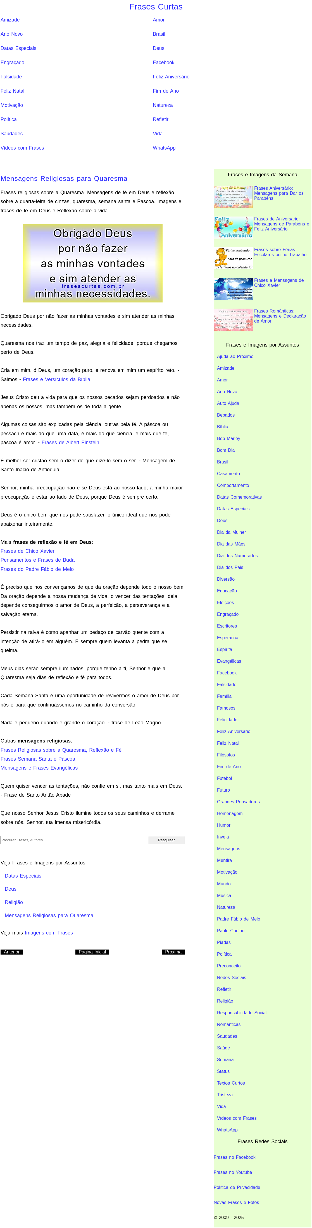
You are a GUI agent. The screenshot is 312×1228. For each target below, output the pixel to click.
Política (9, 119)
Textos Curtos (231, 1083)
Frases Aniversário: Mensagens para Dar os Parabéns (259, 197)
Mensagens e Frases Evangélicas (39, 768)
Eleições (225, 602)
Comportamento (233, 485)
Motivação (12, 105)
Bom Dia (226, 450)
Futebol (224, 778)
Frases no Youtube (233, 1172)
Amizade (10, 20)
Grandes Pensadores (238, 801)
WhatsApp (164, 148)
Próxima (173, 952)
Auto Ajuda (228, 403)
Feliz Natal (12, 91)
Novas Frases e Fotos (236, 1202)
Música (224, 895)
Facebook (163, 62)
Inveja (223, 837)
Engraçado (12, 62)
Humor (223, 825)
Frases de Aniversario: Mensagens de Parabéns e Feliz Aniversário (261, 228)
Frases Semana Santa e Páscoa (38, 759)
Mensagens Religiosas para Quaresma (64, 178)
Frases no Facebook (235, 1157)
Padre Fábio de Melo (238, 919)
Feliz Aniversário (171, 77)
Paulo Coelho (230, 930)
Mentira (224, 860)
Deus (158, 48)
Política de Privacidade (237, 1187)
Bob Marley (228, 438)
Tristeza (225, 1094)
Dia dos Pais (230, 567)
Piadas (224, 942)
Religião (225, 1001)
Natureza (163, 105)
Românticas (228, 1024)
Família (224, 696)
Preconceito (229, 965)
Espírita (224, 649)
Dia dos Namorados (237, 555)
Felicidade (227, 719)
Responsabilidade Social (241, 1012)
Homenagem (230, 813)
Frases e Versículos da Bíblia (56, 379)
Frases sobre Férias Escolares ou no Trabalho (260, 258)
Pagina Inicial (92, 952)
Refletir (160, 119)
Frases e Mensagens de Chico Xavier (259, 289)
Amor (159, 20)
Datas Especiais (18, 48)
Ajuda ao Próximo (235, 356)
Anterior (12, 952)
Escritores (227, 626)
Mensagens (228, 848)
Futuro (223, 790)
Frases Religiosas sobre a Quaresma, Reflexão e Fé (61, 750)
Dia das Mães (231, 544)
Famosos (226, 708)
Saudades (12, 133)
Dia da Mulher (231, 532)
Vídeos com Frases (22, 148)
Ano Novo (12, 34)
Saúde (223, 1048)
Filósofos (226, 755)
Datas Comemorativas (239, 497)
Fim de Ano (166, 91)
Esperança (228, 637)
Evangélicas (229, 661)
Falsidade (11, 77)
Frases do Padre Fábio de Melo (37, 569)
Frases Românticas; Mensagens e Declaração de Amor (260, 320)
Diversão (226, 579)
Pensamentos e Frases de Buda (38, 560)
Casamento (228, 473)
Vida (158, 133)
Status (223, 1071)
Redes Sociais (231, 977)
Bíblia (222, 426)
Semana (225, 1059)
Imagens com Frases (49, 933)
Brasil (159, 34)
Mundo (224, 883)
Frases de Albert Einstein (70, 442)
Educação (227, 590)
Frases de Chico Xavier (27, 551)
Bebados (226, 415)
